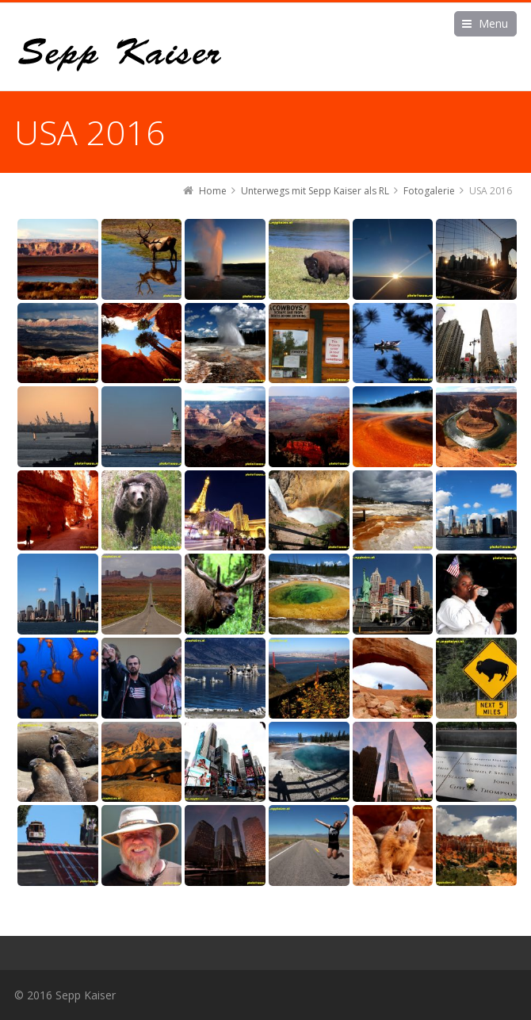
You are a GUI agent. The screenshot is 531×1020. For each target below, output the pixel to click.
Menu (493, 23)
